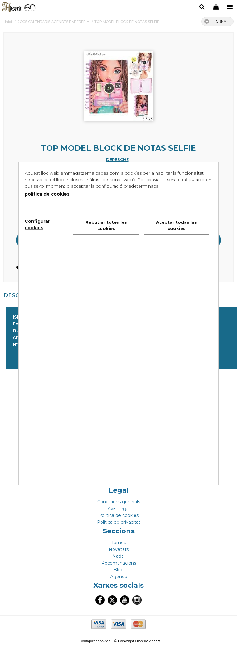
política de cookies (47, 194)
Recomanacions (118, 563)
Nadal (118, 556)
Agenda (118, 576)
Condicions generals (118, 502)
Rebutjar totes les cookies (106, 225)
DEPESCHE (117, 159)
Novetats (119, 549)
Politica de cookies (118, 515)
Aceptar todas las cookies (176, 225)
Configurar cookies (95, 641)
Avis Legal (119, 508)
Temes (118, 542)
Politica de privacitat (118, 522)
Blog (119, 570)
